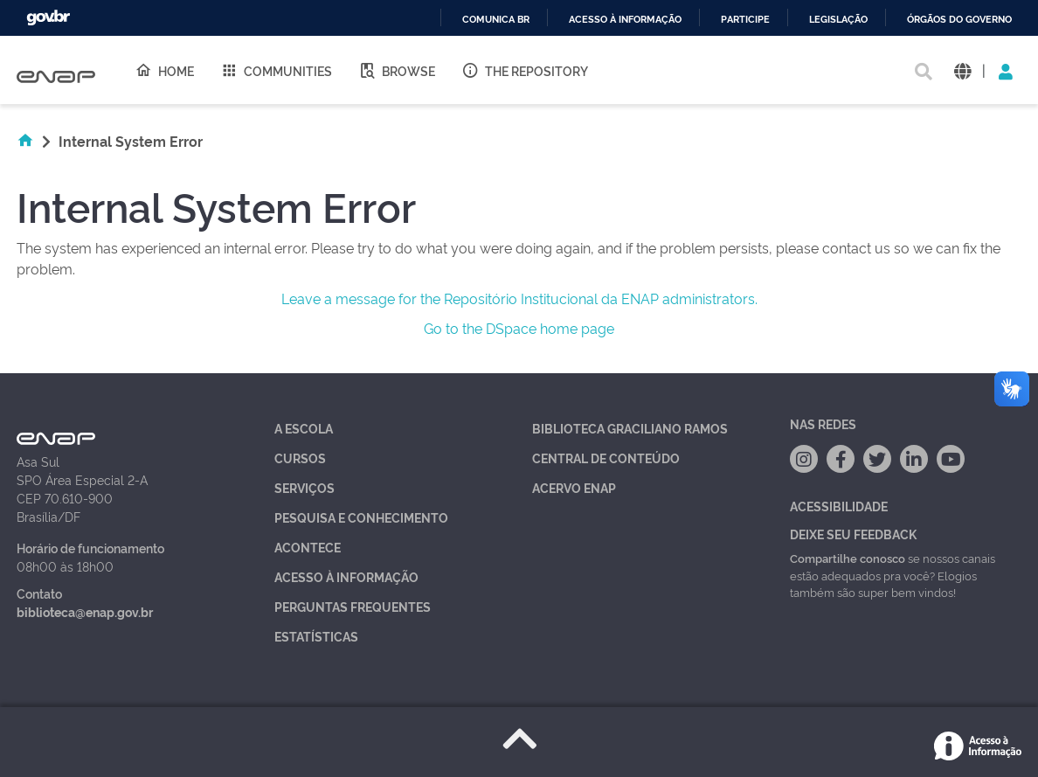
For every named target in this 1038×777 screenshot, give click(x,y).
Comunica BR (495, 19)
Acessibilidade (839, 505)
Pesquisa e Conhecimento (361, 517)
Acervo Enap (574, 487)
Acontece (307, 546)
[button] (962, 70)
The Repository (524, 70)
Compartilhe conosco (847, 557)
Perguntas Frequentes (352, 606)
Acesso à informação (625, 19)
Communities (276, 70)
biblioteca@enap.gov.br (85, 611)
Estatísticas (316, 636)
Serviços (304, 487)
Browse (396, 70)
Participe (745, 19)
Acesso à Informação (346, 576)
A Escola (303, 428)
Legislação (838, 19)
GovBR (48, 18)
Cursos (300, 457)
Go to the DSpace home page (519, 327)
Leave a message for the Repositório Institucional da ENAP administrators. (519, 298)
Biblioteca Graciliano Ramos (630, 428)
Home (164, 70)
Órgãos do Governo (959, 19)
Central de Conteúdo (606, 457)
